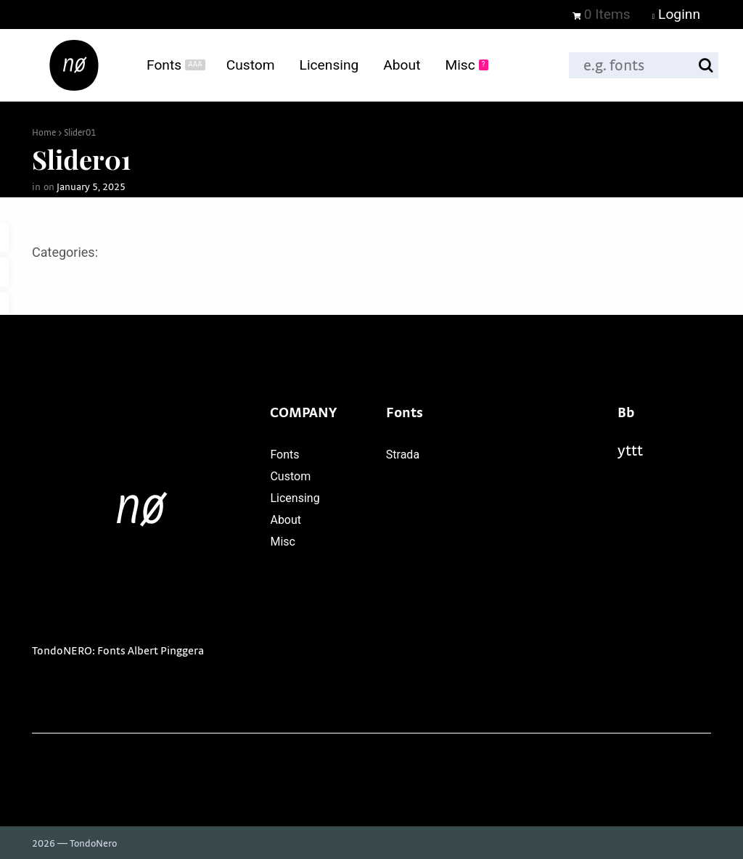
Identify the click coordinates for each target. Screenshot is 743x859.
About (285, 520)
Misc (282, 541)
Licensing (294, 498)
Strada (402, 454)
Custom (290, 476)
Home (44, 133)
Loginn (676, 14)
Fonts (284, 454)
